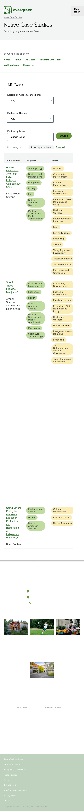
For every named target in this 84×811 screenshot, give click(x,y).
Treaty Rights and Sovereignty (62, 252)
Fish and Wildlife (61, 517)
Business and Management (35, 176)
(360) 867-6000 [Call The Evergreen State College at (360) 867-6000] (42, 603)
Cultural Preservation (59, 184)
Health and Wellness (58, 212)
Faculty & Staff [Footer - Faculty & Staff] (24, 735)
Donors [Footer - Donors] (20, 740)
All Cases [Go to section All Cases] (30, 59)
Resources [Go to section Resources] (28, 65)
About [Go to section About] (18, 59)
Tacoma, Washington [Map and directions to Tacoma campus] (42, 597)
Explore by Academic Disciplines (24, 94)
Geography (34, 182)
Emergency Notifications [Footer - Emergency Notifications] (15, 769)
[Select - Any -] (30, 100)
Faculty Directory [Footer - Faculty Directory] (54, 716)
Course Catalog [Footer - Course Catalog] (53, 726)
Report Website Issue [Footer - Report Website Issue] (13, 759)
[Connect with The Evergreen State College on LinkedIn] (51, 613)
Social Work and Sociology (35, 335)
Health (31, 297)
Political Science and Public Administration (35, 214)
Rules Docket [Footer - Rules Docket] (10, 785)
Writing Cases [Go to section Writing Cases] (11, 65)
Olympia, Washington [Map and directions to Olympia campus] (42, 591)
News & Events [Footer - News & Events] (52, 735)
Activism (57, 168)
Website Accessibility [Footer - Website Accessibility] (13, 764)
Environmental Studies (35, 510)
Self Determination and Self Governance (60, 349)
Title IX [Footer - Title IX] (7, 800)
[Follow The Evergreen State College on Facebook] (33, 613)
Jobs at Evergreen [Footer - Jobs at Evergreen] (54, 740)
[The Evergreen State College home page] (42, 577)
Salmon (57, 244)
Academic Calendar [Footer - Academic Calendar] (55, 731)
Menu (77, 9)
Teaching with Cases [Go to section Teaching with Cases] (51, 59)
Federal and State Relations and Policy (62, 202)
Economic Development (60, 192)
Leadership (59, 238)
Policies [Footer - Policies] (7, 780)
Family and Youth (62, 300)
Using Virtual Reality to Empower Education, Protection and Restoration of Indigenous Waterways (13, 523)
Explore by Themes (17, 113)
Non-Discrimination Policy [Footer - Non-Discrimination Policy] (15, 790)
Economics (33, 292)
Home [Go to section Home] (7, 59)
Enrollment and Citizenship (61, 272)
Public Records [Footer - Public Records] (10, 774)
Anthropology (35, 168)
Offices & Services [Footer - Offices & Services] (54, 721)
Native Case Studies (13, 17)
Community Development (60, 176)
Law (30, 194)
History (31, 188)
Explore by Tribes (16, 131)
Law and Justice (61, 233)
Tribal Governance (62, 258)
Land (55, 227)
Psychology (34, 328)
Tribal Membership (62, 264)
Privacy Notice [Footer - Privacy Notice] (10, 795)
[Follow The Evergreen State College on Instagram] (45, 613)
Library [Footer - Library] (48, 712)
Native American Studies (33, 202)
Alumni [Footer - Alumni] (20, 745)
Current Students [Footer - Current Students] (26, 712)
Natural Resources (62, 523)
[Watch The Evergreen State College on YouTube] (39, 613)
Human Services (61, 325)
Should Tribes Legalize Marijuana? (12, 287)
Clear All (60, 147)
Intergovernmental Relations (62, 220)
